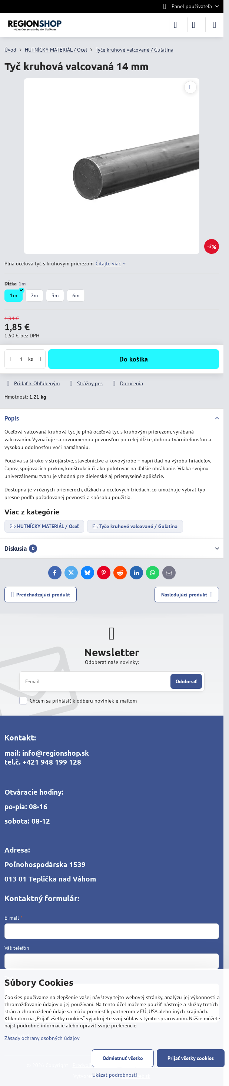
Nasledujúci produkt (187, 595)
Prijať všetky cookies (190, 1058)
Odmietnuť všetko (123, 1058)
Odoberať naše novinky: (112, 662)
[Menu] (214, 24)
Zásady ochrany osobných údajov (42, 1038)
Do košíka (133, 359)
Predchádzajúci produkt (40, 595)
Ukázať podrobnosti (114, 1075)
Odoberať (186, 681)
